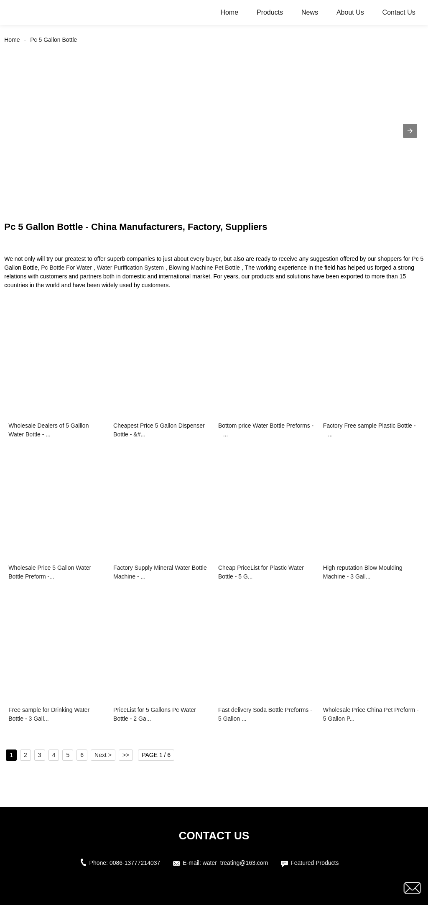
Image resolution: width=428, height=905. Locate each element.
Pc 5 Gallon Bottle (53, 39)
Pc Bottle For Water (66, 267)
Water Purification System (130, 267)
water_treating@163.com (235, 862)
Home (229, 12)
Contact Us (398, 12)
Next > (103, 755)
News (309, 12)
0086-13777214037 (135, 862)
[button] (410, 131)
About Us (350, 12)
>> (125, 755)
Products (270, 12)
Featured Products (314, 862)
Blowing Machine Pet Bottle (204, 267)
